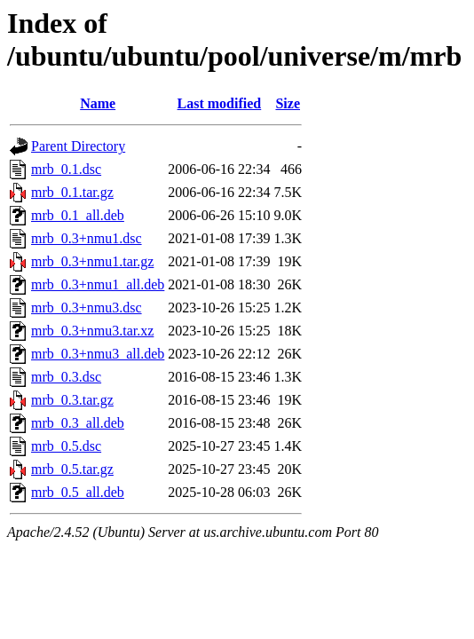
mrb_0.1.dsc (66, 169)
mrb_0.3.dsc (66, 376)
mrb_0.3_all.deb (77, 422)
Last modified (220, 103)
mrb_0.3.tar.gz (72, 399)
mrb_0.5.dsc (66, 446)
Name (97, 103)
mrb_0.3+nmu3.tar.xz (92, 330)
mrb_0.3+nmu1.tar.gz (92, 261)
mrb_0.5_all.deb (77, 492)
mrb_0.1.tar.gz (72, 192)
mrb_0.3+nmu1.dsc (86, 238)
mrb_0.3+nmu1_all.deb (97, 284)
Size (287, 103)
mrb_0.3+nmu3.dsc (86, 307)
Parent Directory (78, 146)
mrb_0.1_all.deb (77, 215)
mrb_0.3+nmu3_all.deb (97, 353)
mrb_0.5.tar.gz (72, 469)
